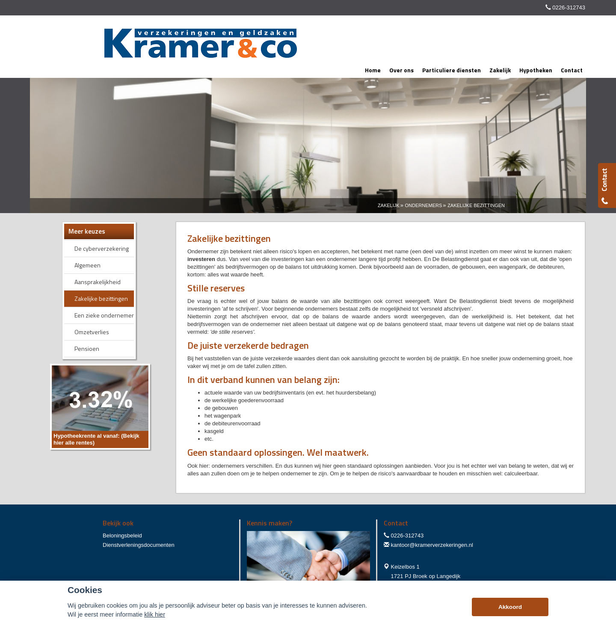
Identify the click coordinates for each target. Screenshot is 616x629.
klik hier (154, 614)
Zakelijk (389, 205)
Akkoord (510, 607)
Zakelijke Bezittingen (476, 205)
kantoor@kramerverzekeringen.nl (432, 545)
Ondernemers (423, 205)
